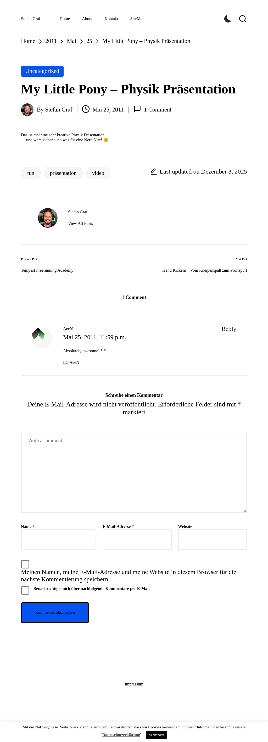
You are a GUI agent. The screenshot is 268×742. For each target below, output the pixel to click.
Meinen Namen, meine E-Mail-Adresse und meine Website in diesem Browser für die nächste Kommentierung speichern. (128, 575)
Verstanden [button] (156, 735)
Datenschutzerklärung (121, 735)
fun (30, 173)
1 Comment (152, 109)
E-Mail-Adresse (118, 526)
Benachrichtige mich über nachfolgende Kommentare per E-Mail (85, 590)
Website (185, 526)
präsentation (63, 173)
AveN (68, 329)
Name (28, 526)
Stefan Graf (30, 18)
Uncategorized (42, 71)
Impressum (134, 684)
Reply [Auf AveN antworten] (228, 328)
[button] (80, 223)
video (98, 173)
